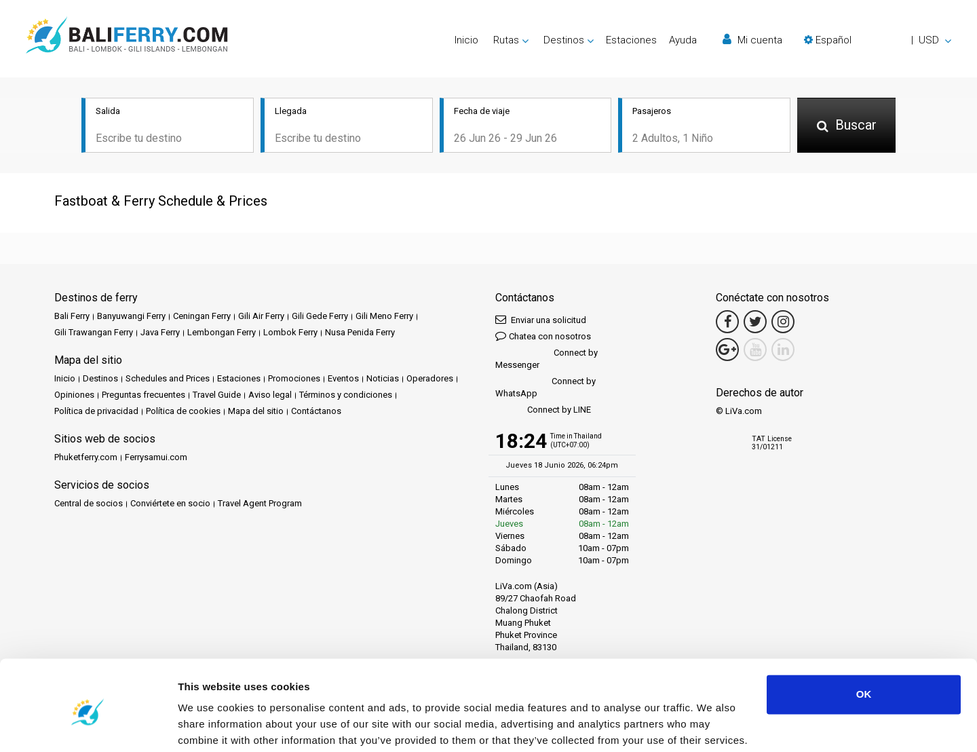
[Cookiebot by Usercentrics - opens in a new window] (87, 725)
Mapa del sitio (256, 412)
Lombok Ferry (290, 333)
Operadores (429, 380)
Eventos (343, 380)
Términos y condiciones (345, 396)
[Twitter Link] (755, 323)
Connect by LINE (543, 411)
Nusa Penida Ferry (360, 333)
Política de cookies (183, 412)
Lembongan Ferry (221, 333)
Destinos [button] (563, 40)
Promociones (294, 380)
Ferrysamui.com (156, 458)
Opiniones (74, 396)
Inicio (466, 40)
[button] (877, 40)
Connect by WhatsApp (545, 388)
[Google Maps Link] (727, 350)
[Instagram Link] (782, 323)
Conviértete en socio (170, 505)
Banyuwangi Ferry (131, 317)
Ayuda (683, 40)
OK (864, 641)
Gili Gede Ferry (320, 317)
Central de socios (88, 505)
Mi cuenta (752, 39)
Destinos (100, 380)
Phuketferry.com (85, 458)
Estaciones (631, 40)
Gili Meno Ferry (384, 317)
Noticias (382, 380)
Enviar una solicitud (540, 320)
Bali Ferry (72, 317)
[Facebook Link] (727, 323)
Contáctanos (316, 412)
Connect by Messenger (546, 360)
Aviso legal (270, 396)
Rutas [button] (506, 40)
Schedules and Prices (168, 380)
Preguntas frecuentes (143, 396)
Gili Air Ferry (261, 317)
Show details (209, 725)
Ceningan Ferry (202, 317)
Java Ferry (160, 333)
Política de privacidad (96, 412)
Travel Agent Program (260, 505)
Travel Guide (217, 396)
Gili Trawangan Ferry (93, 333)
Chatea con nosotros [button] (543, 337)
